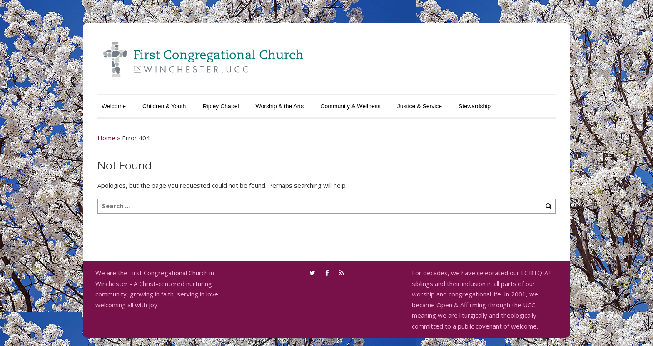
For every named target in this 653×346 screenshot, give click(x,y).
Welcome (114, 106)
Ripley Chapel (220, 106)
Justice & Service (419, 106)
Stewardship (475, 106)
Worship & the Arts (280, 106)
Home (106, 138)
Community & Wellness (350, 106)
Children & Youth (164, 106)
